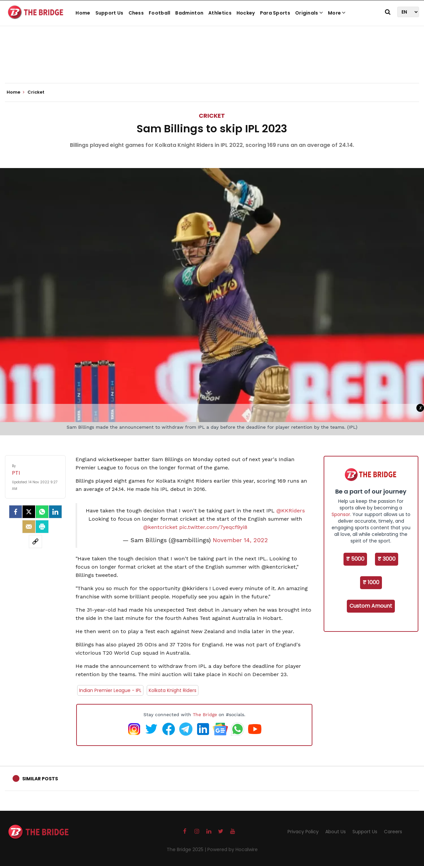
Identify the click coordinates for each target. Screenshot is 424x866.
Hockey (246, 13)
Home (83, 13)
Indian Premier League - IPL (110, 690)
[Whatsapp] (42, 511)
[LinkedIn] (55, 511)
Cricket (212, 115)
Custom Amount (370, 606)
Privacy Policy (303, 831)
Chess (136, 13)
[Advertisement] (212, 62)
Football (159, 13)
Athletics (220, 13)
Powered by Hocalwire (232, 849)
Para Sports (275, 13)
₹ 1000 (371, 582)
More (337, 13)
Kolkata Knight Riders (172, 690)
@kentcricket (160, 527)
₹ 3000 (387, 559)
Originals (309, 13)
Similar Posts (40, 778)
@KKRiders (290, 510)
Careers (393, 831)
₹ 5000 (355, 559)
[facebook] (15, 511)
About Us (335, 831)
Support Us (109, 13)
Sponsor (341, 514)
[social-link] (35, 541)
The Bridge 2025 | (187, 849)
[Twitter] (28, 511)
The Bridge (205, 714)
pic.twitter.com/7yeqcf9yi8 (213, 527)
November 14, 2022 (240, 540)
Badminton (189, 13)
